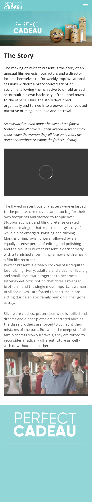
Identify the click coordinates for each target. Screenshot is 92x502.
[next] (82, 373)
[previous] (10, 373)
